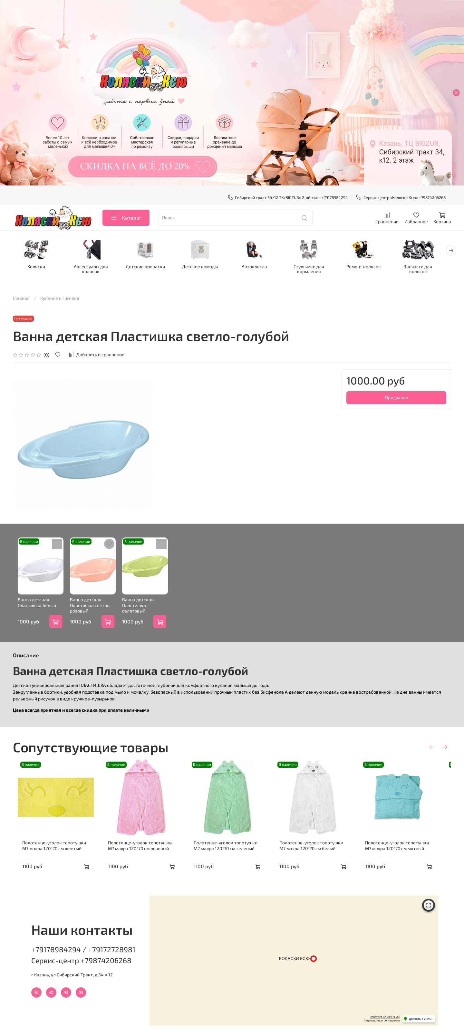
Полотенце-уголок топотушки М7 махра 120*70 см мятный (411, 854)
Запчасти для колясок (427, 267)
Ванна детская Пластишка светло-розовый (89, 610)
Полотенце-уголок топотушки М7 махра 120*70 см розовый (142, 854)
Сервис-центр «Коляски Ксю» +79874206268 (401, 197)
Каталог (126, 217)
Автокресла (260, 267)
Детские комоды (204, 267)
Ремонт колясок (371, 267)
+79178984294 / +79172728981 (83, 945)
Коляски (37, 267)
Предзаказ (396, 398)
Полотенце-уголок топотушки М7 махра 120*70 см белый (321, 854)
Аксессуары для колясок (93, 269)
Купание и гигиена (59, 298)
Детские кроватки (148, 267)
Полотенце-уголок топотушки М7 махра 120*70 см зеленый (232, 854)
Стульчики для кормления (315, 269)
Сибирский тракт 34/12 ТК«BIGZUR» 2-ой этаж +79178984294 (287, 197)
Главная (21, 298)
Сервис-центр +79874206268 (81, 956)
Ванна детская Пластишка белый (32, 607)
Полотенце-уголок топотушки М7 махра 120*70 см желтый (52, 854)
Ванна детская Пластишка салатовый (148, 607)
